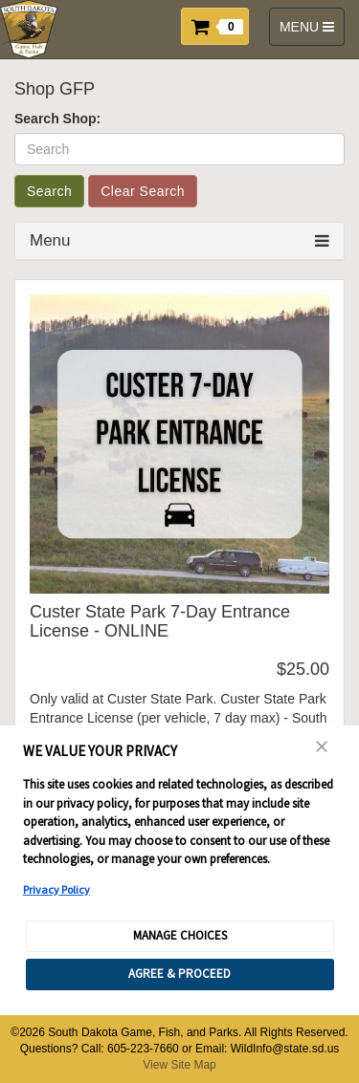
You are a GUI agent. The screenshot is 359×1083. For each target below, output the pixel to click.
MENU (309, 31)
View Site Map (179, 1065)
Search (49, 191)
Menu (50, 240)
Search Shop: (57, 118)
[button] (220, 24)
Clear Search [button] (143, 191)
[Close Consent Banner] (322, 746)
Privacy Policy (56, 889)
